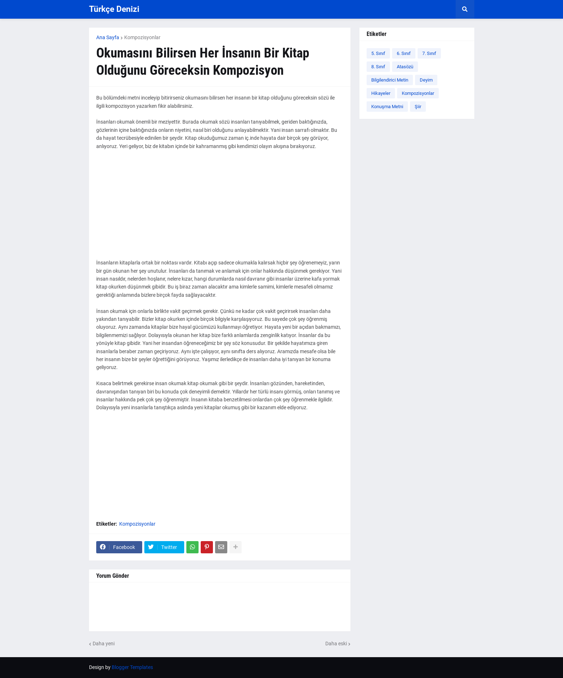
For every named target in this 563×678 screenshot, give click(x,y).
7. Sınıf (429, 53)
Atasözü (405, 66)
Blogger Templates (132, 667)
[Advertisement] (219, 208)
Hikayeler (380, 93)
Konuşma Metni (387, 106)
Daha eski (336, 643)
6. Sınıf (404, 53)
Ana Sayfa (107, 37)
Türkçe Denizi (114, 9)
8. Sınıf (378, 66)
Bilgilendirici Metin (389, 80)
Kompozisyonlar (142, 37)
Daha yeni (104, 643)
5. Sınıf (378, 53)
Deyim (426, 80)
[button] (465, 9)
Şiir (418, 106)
